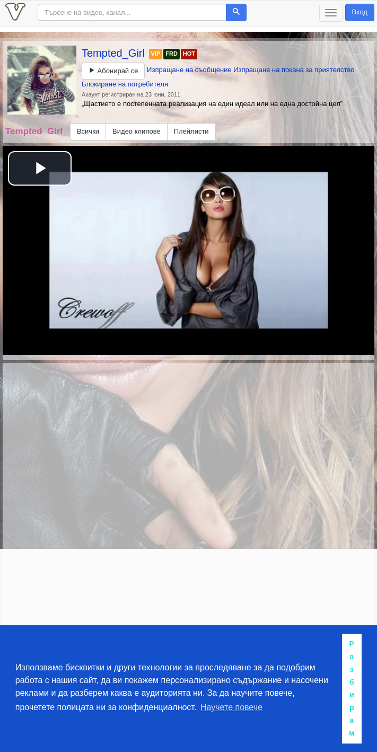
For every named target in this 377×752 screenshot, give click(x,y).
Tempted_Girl (115, 53)
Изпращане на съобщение (189, 70)
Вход (359, 12)
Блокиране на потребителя (125, 84)
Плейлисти (191, 131)
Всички (88, 131)
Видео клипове (136, 131)
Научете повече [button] (231, 707)
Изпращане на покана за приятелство (293, 70)
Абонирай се (113, 71)
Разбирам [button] (352, 688)
